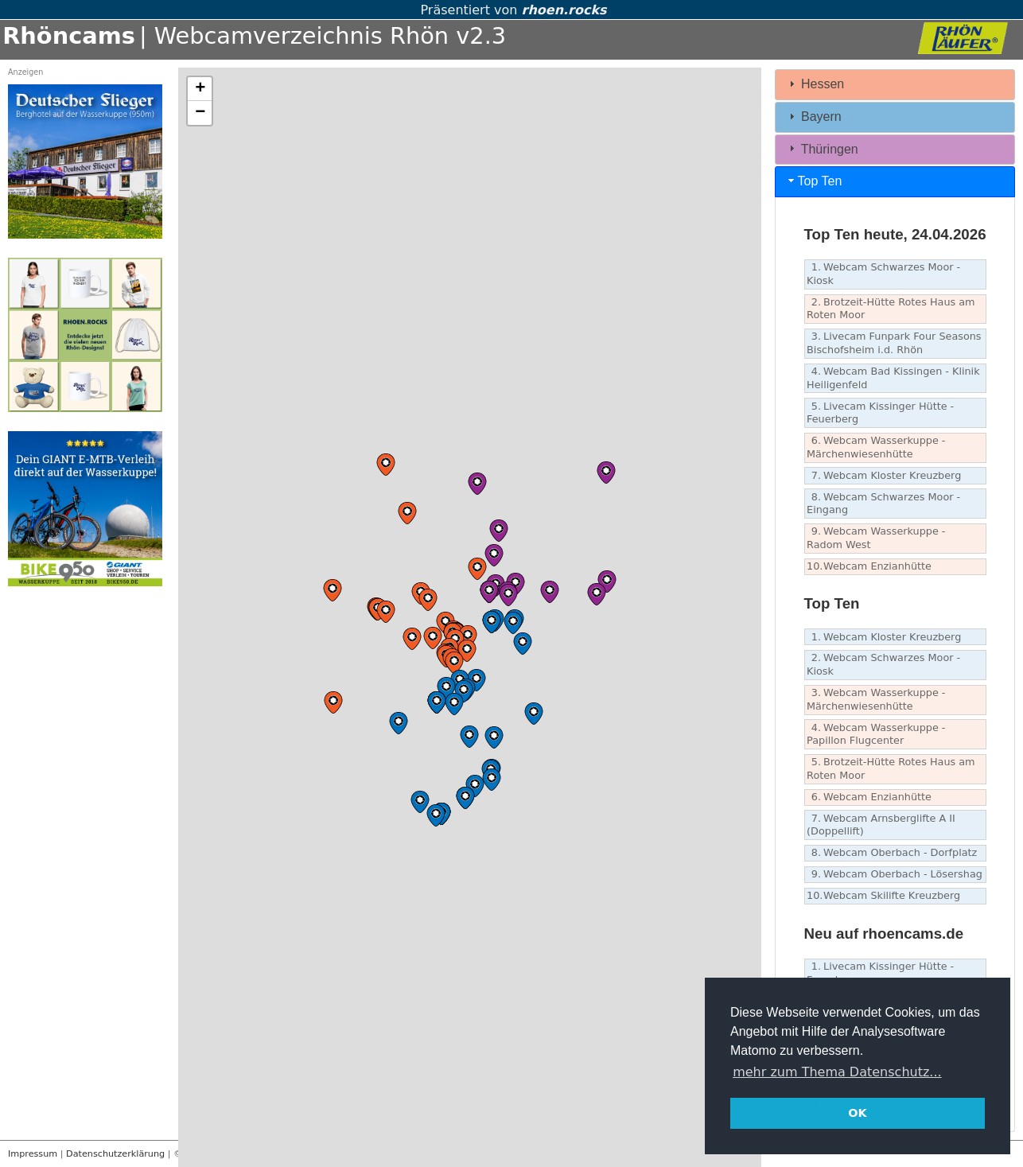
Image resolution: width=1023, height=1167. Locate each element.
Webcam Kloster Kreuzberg (884, 476)
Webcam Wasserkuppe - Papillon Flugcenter (876, 734)
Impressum (32, 1154)
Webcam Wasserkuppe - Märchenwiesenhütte (876, 447)
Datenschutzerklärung (115, 1154)
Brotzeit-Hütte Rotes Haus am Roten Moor (891, 308)
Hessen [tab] (815, 84)
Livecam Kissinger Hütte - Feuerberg (880, 413)
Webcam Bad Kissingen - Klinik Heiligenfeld (893, 378)
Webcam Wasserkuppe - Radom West (876, 537)
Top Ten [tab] (813, 181)
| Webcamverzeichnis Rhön (294, 35)
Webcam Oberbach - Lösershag (894, 874)
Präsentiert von (511, 10)
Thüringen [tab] (821, 148)
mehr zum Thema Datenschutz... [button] (837, 1071)
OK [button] (857, 1113)
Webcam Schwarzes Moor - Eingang (883, 503)
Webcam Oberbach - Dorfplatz (892, 853)
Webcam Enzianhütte (869, 567)
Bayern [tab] (813, 116)
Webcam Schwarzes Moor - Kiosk (883, 273)
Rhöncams (68, 35)
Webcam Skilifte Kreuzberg (883, 896)
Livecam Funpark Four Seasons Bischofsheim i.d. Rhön (894, 343)
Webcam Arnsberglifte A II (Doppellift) (881, 825)
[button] (467, 651)
